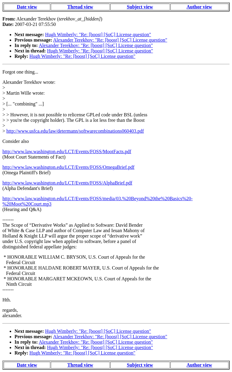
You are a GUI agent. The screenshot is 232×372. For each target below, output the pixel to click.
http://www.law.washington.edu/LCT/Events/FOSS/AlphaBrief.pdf (67, 182)
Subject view (140, 6)
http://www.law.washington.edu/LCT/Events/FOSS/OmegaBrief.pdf (68, 167)
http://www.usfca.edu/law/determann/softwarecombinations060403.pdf (75, 131)
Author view (199, 6)
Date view (27, 6)
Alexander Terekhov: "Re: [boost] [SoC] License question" (110, 40)
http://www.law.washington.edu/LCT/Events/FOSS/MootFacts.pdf (66, 151)
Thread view (80, 6)
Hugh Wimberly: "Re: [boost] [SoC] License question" (98, 34)
